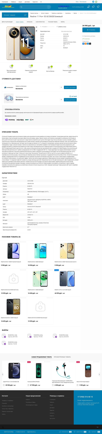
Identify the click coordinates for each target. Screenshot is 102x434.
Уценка (3, 414)
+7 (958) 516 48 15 (63, 6)
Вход (77, 1)
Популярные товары (30, 402)
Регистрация (83, 1)
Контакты (52, 413)
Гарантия (35, 1)
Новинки (28, 399)
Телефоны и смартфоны (7, 400)
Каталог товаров (15, 15)
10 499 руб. (13, 322)
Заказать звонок (62, 8)
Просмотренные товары (62, 357)
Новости (52, 415)
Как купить (52, 418)
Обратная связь (7, 431)
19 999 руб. (13, 294)
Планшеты (4, 403)
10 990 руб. (40, 266)
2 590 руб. (58, 385)
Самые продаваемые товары (41, 357)
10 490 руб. (40, 294)
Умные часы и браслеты (8, 408)
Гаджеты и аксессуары (7, 411)
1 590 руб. (82, 385)
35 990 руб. (9, 385)
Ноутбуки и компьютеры (8, 406)
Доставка (27, 1)
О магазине (5, 1)
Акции (20, 1)
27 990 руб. (34, 385)
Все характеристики (66, 31)
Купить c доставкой (70, 87)
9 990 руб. (13, 266)
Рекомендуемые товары (32, 405)
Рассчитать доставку (88, 36)
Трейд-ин (13, 1)
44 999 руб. (67, 294)
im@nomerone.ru (87, 400)
